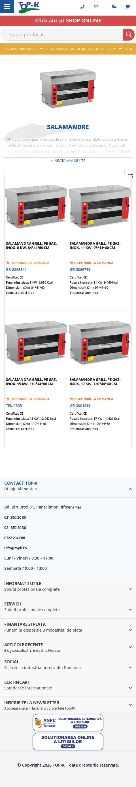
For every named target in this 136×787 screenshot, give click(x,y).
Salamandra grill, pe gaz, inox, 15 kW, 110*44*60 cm (31, 381)
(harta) (75, 507)
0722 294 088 (14, 537)
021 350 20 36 (15, 527)
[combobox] (68, 35)
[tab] (68, 487)
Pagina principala (21, 48)
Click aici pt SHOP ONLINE (68, 20)
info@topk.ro (15, 547)
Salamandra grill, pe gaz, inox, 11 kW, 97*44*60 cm (95, 245)
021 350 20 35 (15, 517)
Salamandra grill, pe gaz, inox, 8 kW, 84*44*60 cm (31, 245)
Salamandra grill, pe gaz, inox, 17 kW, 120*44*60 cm (95, 381)
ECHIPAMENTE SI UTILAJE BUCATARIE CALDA (81, 48)
